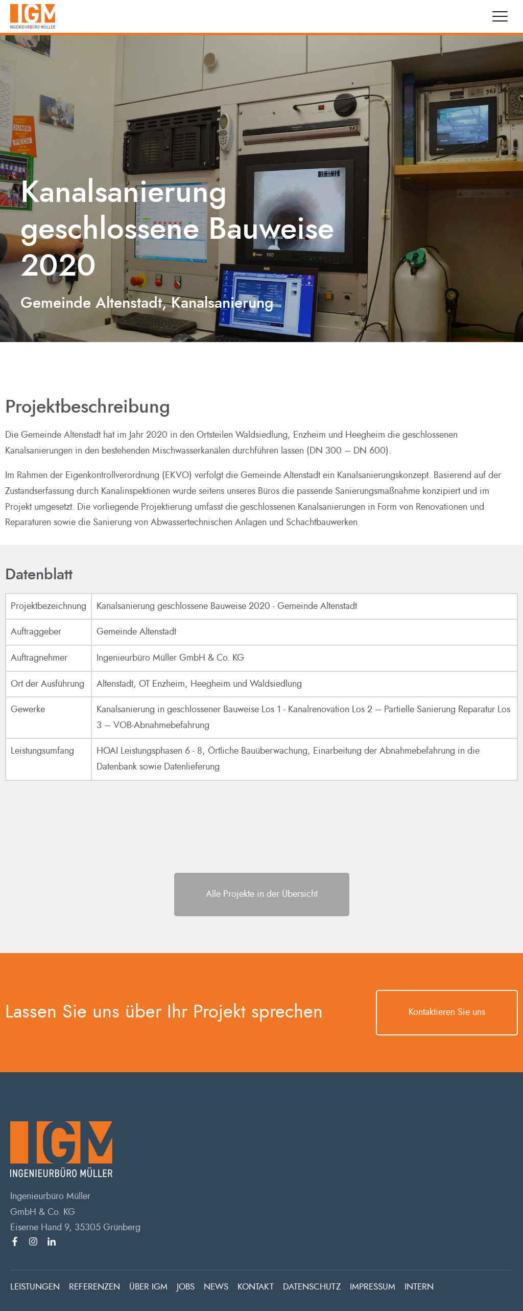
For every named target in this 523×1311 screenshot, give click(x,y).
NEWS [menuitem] (216, 1286)
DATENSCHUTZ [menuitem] (312, 1286)
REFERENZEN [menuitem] (94, 1286)
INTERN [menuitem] (419, 1286)
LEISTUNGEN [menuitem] (35, 1286)
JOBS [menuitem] (186, 1286)
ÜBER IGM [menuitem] (148, 1286)
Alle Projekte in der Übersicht (262, 894)
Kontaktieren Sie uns (447, 1012)
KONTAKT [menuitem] (255, 1286)
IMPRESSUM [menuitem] (372, 1286)
